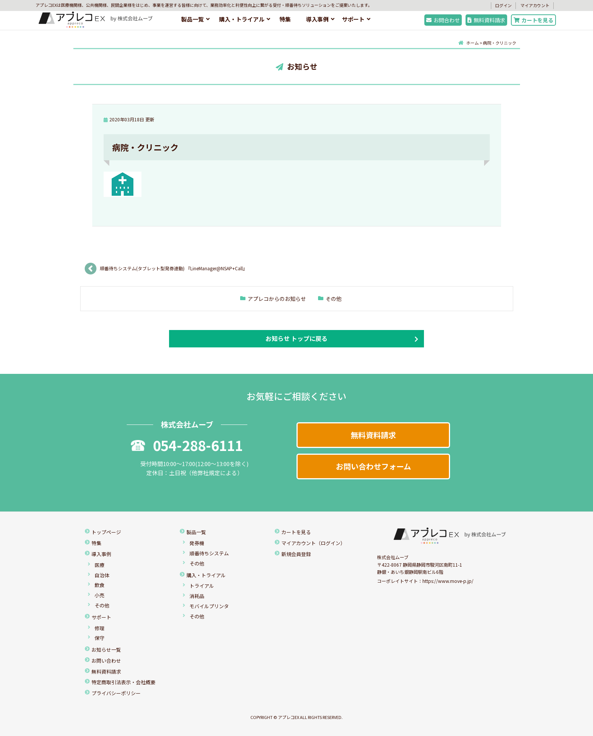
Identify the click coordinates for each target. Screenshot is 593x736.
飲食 (99, 585)
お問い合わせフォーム (373, 466)
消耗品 (196, 596)
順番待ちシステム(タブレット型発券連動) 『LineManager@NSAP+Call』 (175, 268)
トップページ (106, 532)
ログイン (503, 5)
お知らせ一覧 (106, 649)
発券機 (196, 543)
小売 (99, 595)
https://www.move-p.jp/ (447, 581)
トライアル (201, 585)
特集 (285, 19)
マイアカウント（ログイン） (313, 543)
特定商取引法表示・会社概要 (123, 682)
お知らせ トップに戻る (296, 338)
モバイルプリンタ (209, 606)
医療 (99, 565)
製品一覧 (192, 19)
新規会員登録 (296, 554)
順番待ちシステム (209, 553)
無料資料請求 (486, 20)
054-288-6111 (187, 445)
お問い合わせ (106, 660)
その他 (334, 298)
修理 (99, 628)
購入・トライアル (241, 19)
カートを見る (533, 20)
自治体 (102, 575)
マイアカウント (535, 5)
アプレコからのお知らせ (277, 298)
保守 (99, 637)
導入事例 (317, 19)
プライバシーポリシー (116, 693)
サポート (353, 19)
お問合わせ (443, 20)
